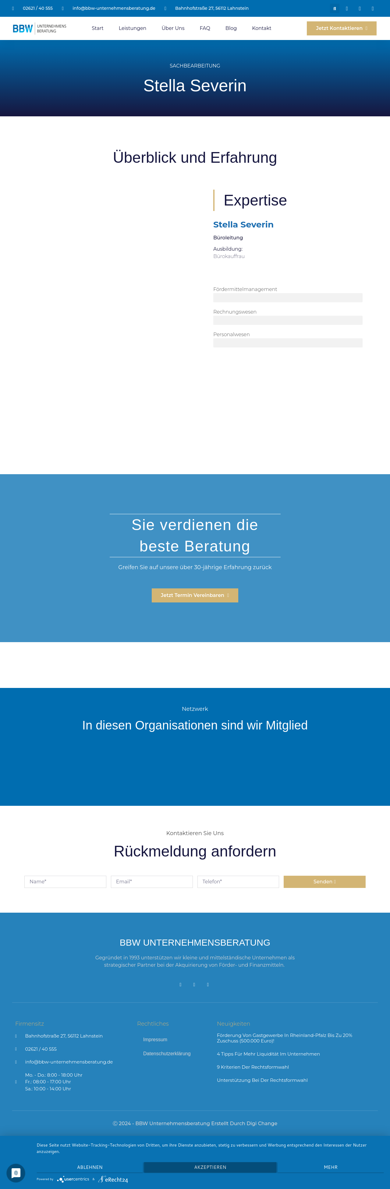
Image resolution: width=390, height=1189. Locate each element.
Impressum (155, 1039)
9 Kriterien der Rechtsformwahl (253, 1067)
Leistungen (133, 28)
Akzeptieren (210, 1168)
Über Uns (172, 28)
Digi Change (261, 1123)
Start (98, 28)
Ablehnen (88, 1168)
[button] (334, 8)
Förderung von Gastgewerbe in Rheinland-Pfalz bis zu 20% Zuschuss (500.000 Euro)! (284, 1038)
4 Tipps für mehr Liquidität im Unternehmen (268, 1054)
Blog (231, 28)
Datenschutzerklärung (167, 1053)
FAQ (205, 28)
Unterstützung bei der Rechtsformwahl (262, 1080)
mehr (332, 1168)
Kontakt (261, 28)
